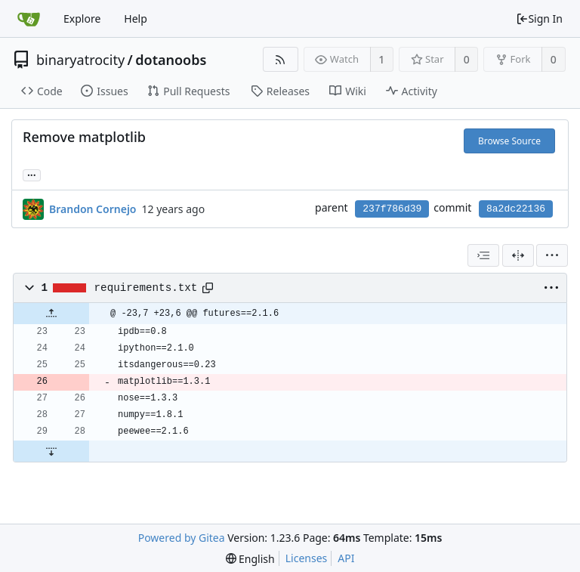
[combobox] (483, 255)
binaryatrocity (80, 59)
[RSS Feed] (280, 59)
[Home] (29, 18)
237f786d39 (391, 209)
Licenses (306, 558)
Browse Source (509, 140)
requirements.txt (146, 288)
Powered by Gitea (181, 537)
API (346, 558)
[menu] (552, 255)
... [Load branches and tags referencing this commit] (31, 174)
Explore (81, 18)
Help (135, 18)
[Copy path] (207, 287)
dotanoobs (170, 59)
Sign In (539, 18)
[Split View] (518, 255)
